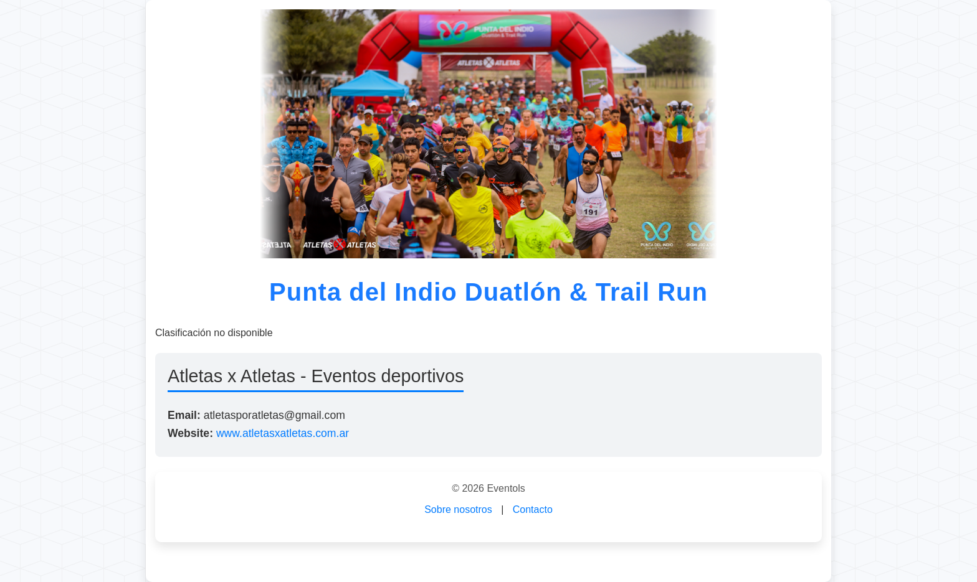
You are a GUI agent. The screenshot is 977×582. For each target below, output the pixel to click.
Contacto (533, 509)
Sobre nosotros (458, 509)
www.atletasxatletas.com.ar (282, 433)
